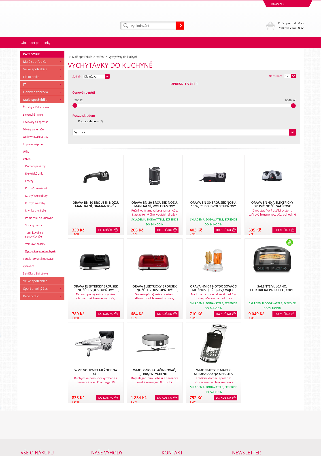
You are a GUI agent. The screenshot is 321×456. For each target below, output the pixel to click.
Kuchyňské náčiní (36, 249)
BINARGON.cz (295, 451)
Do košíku (105, 169)
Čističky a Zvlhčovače (36, 168)
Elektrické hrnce (33, 175)
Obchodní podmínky (36, 43)
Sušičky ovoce (34, 286)
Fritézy (29, 242)
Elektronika (31, 138)
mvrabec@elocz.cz (173, 434)
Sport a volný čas (35, 349)
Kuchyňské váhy (35, 264)
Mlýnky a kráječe (35, 271)
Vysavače (28, 327)
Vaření (27, 220)
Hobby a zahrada (35, 153)
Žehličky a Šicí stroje (35, 334)
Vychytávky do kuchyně (40, 312)
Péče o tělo (31, 357)
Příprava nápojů (33, 205)
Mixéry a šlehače (33, 190)
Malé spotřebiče (35, 122)
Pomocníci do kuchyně (39, 279)
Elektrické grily (34, 234)
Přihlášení (276, 4)
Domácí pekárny (35, 227)
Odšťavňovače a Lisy (35, 198)
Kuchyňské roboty (36, 257)
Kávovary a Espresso (36, 183)
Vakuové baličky (35, 305)
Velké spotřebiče (35, 130)
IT (24, 145)
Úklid (26, 212)
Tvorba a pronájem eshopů (269, 451)
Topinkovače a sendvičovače (34, 295)
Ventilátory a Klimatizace (38, 320)
